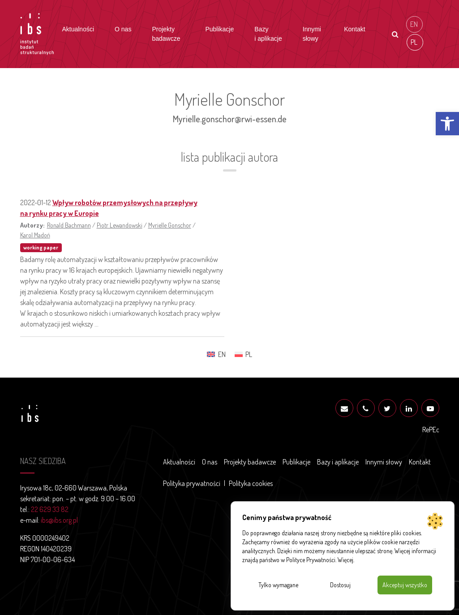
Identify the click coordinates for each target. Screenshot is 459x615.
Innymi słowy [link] (312, 34)
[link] (447, 123)
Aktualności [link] (78, 29)
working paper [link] (40, 247)
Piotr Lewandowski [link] (119, 225)
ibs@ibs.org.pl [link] (59, 520)
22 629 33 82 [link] (50, 509)
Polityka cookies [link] (251, 483)
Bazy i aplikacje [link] (268, 34)
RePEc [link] (430, 429)
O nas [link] (123, 29)
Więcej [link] (345, 559)
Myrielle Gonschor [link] (169, 225)
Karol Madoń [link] (35, 235)
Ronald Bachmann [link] (69, 225)
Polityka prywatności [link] (191, 483)
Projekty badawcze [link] (166, 34)
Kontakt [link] (354, 29)
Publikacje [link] (219, 29)
